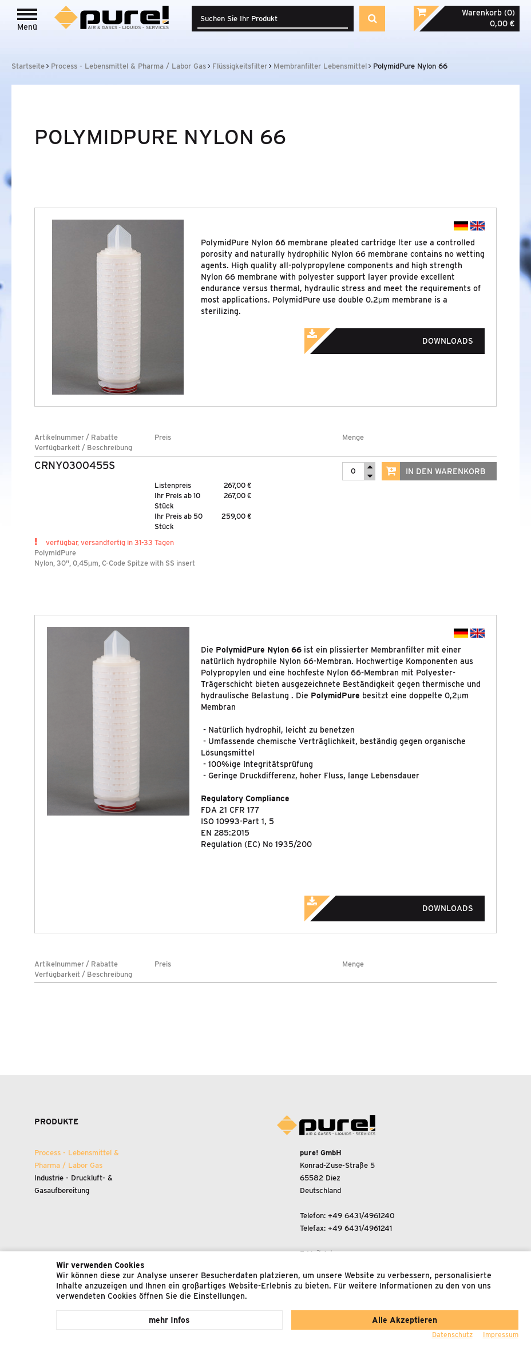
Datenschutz (452, 1334)
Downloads (404, 337)
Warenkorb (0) (488, 12)
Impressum (500, 1334)
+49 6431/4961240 (361, 1215)
